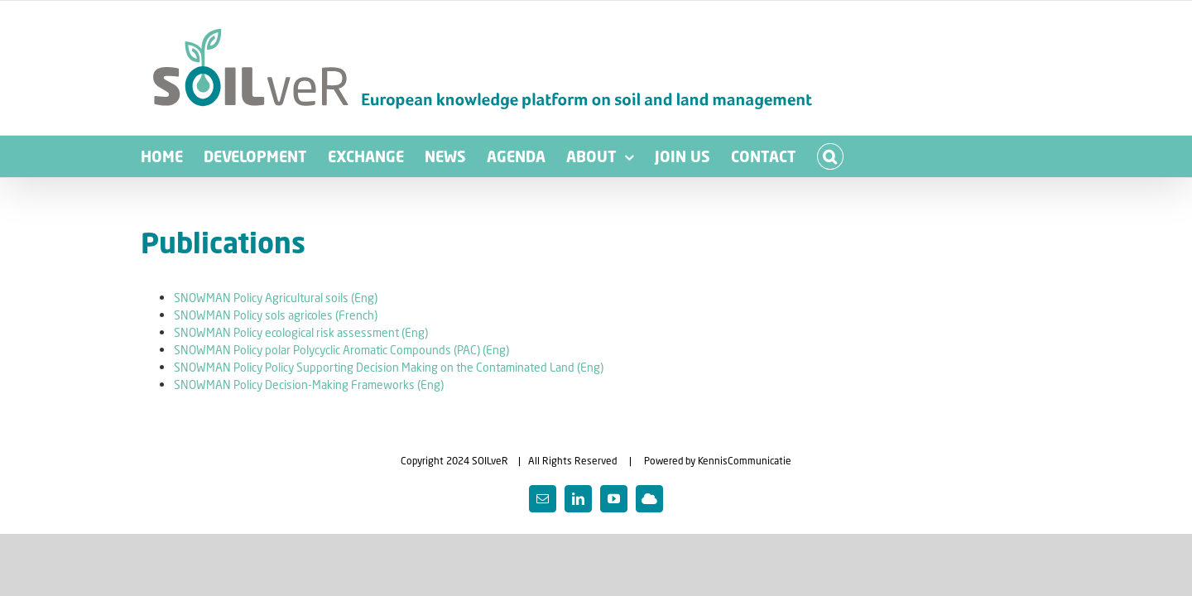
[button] (962, 156)
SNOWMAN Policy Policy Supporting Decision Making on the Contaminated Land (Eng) (388, 367)
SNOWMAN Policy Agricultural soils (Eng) (275, 297)
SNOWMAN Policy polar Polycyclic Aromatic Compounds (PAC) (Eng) (341, 350)
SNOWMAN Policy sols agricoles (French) (275, 315)
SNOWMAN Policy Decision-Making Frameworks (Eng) (309, 384)
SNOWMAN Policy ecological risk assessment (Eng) (301, 332)
